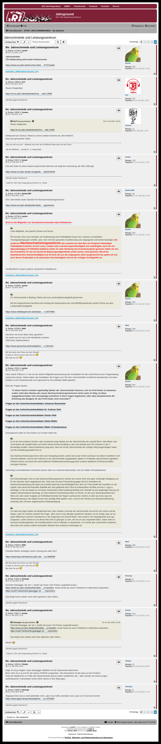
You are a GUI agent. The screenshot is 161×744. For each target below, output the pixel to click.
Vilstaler (128, 661)
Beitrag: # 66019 (13, 664)
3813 (133, 67)
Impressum (72, 734)
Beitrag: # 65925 (13, 545)
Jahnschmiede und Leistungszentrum (30, 37)
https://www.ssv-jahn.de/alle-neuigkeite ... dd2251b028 (30, 172)
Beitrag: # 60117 (13, 160)
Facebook (93, 6)
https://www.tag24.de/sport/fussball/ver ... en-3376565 (30, 699)
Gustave (128, 125)
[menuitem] (23, 26)
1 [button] (144, 42)
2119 (133, 160)
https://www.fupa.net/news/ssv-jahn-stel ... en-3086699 (30, 556)
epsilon (128, 63)
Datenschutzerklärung (85, 734)
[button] (141, 42)
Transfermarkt (79, 6)
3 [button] (151, 42)
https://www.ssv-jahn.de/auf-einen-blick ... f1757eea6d (30, 65)
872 (133, 664)
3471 (133, 98)
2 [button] (148, 42)
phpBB (72, 727)
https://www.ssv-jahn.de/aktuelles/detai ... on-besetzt (29, 588)
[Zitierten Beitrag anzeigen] (33, 121)
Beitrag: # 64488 (13, 286)
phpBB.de (90, 729)
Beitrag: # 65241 (13, 368)
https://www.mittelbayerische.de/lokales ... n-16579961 (30, 312)
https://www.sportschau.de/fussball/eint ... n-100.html (29, 346)
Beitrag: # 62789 (13, 216)
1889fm (67, 6)
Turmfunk (105, 6)
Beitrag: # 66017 (13, 613)
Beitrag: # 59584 (13, 82)
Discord (116, 6)
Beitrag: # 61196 (13, 194)
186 (133, 194)
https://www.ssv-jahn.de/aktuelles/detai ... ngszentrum (30, 205)
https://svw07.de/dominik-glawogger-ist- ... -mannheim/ (30, 591)
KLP (126, 95)
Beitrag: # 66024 (13, 690)
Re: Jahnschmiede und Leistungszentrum (32, 47)
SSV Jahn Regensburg (51, 6)
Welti (127, 325)
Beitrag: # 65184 (13, 329)
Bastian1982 (129, 190)
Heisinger (128, 576)
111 (133, 129)
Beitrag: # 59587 (13, 112)
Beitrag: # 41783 (13, 51)
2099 (133, 329)
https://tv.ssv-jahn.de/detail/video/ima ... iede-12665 (29, 94)
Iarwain (127, 157)
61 (133, 579)
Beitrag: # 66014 (13, 579)
